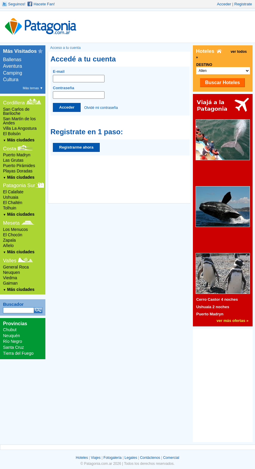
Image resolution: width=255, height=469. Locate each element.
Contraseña (79, 92)
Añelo (8, 245)
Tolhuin (9, 208)
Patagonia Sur (19, 185)
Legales (131, 458)
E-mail (79, 75)
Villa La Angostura (20, 128)
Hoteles (82, 458)
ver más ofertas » (232, 320)
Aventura (12, 66)
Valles (9, 260)
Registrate (243, 4)
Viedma (10, 277)
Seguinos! (16, 4)
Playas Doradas (18, 171)
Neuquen (11, 272)
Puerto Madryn (16, 154)
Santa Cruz (13, 347)
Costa (9, 149)
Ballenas (12, 59)
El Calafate (13, 191)
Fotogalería (113, 458)
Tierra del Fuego (18, 353)
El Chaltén (12, 202)
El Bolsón (12, 133)
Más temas (33, 88)
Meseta (11, 223)
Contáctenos (150, 458)
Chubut (9, 329)
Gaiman (10, 283)
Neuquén (11, 335)
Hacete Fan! (44, 4)
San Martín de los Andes (19, 120)
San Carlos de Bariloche (16, 111)
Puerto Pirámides (19, 165)
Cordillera (14, 103)
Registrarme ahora (76, 147)
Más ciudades (19, 140)
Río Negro (12, 341)
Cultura (11, 79)
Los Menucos (15, 229)
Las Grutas (13, 160)
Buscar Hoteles (222, 82)
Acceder (224, 4)
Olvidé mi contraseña (101, 107)
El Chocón (12, 234)
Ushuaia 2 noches (212, 307)
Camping (12, 72)
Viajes (95, 458)
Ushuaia (10, 197)
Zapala (9, 240)
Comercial (171, 458)
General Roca (16, 267)
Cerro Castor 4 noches (217, 299)
